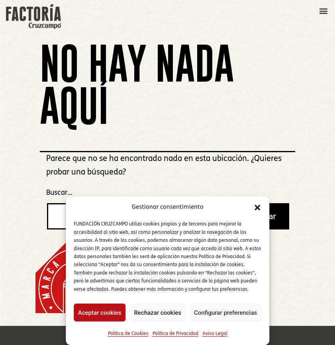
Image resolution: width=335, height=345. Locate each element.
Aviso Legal (214, 333)
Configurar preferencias (225, 312)
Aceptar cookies (99, 312)
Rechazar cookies (157, 312)
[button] (257, 208)
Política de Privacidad (175, 333)
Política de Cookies (128, 333)
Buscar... (59, 193)
